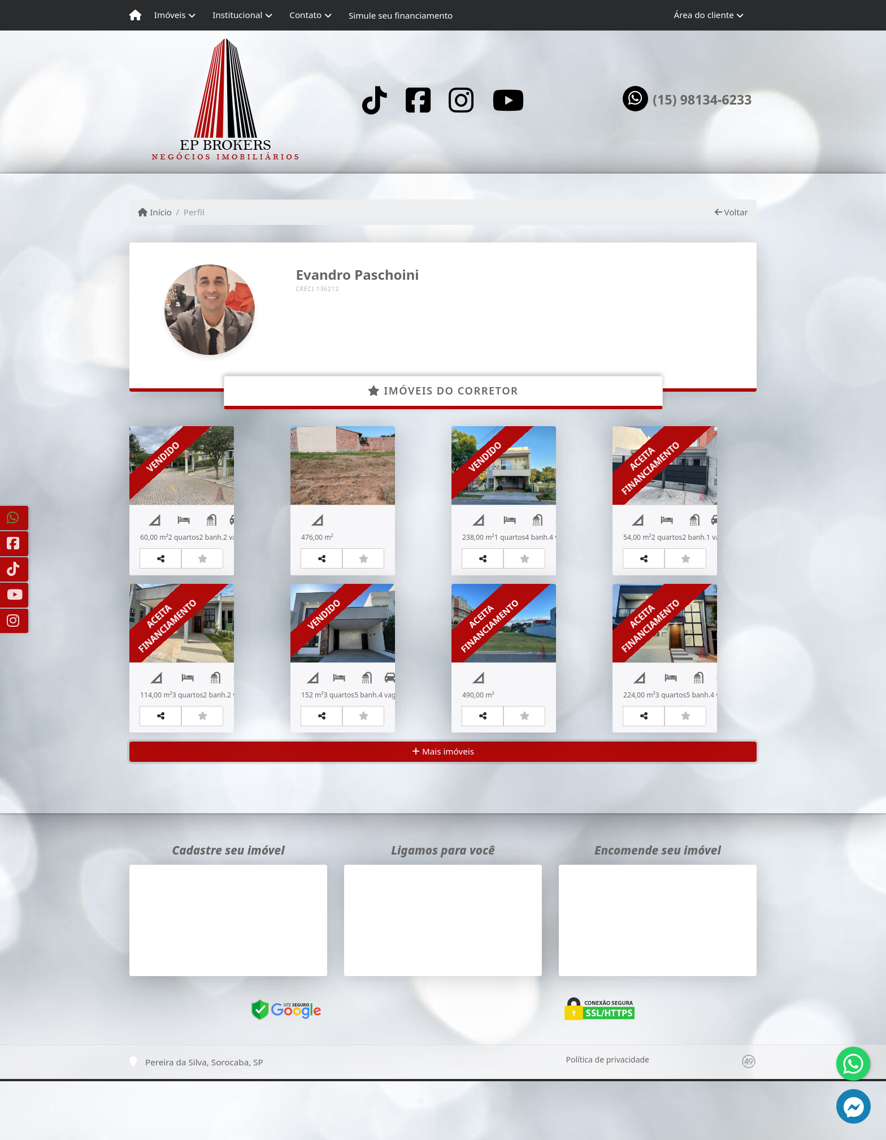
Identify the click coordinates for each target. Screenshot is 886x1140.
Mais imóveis (443, 810)
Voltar (731, 212)
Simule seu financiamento (401, 15)
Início (155, 212)
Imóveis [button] (170, 14)
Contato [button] (305, 14)
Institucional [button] (237, 14)
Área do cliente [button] (704, 14)
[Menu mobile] (135, 15)
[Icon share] (374, 100)
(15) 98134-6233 (702, 100)
